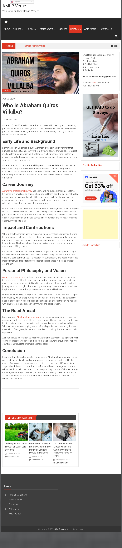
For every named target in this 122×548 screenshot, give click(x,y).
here (94, 82)
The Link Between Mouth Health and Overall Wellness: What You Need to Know (62, 449)
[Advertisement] (99, 224)
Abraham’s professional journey (17, 191)
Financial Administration (34, 46)
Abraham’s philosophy (12, 277)
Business (62, 29)
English (15, 2)
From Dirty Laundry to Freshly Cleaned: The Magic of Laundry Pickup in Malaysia (40, 448)
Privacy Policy (15, 499)
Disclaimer (14, 504)
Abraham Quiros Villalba (28, 317)
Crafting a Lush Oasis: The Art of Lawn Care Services (16, 446)
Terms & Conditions (18, 495)
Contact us (106, 29)
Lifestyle (74, 29)
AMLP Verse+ (15, 514)
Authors (17, 29)
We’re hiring (14, 509)
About (7, 29)
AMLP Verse (14, 5)
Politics (30, 29)
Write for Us (90, 29)
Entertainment (46, 29)
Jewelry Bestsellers (91, 245)
